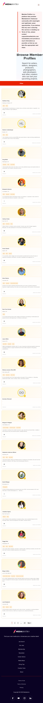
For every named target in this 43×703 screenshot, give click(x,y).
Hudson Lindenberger (7, 129)
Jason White (5, 339)
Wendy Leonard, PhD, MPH (9, 370)
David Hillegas (5, 482)
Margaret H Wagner (7, 422)
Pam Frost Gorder (6, 309)
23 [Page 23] (24, 622)
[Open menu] (39, 5)
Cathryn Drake (5, 219)
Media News (21, 660)
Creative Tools (21, 668)
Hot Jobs (21, 645)
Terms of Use (21, 680)
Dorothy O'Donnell (7, 399)
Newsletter (21, 653)
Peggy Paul (5, 541)
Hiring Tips (21, 664)
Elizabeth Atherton (7, 189)
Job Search (22, 641)
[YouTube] (18, 698)
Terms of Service (21, 684)
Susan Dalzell (5, 248)
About (21, 672)
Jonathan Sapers (6, 511)
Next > (29, 622)
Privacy (21, 687)
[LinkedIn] (30, 698)
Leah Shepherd (6, 602)
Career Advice (21, 656)
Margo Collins (5, 571)
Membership (21, 649)
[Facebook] (12, 698)
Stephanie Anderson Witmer (9, 452)
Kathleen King (5, 100)
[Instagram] (24, 698)
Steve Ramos (5, 278)
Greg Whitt (5, 159)
